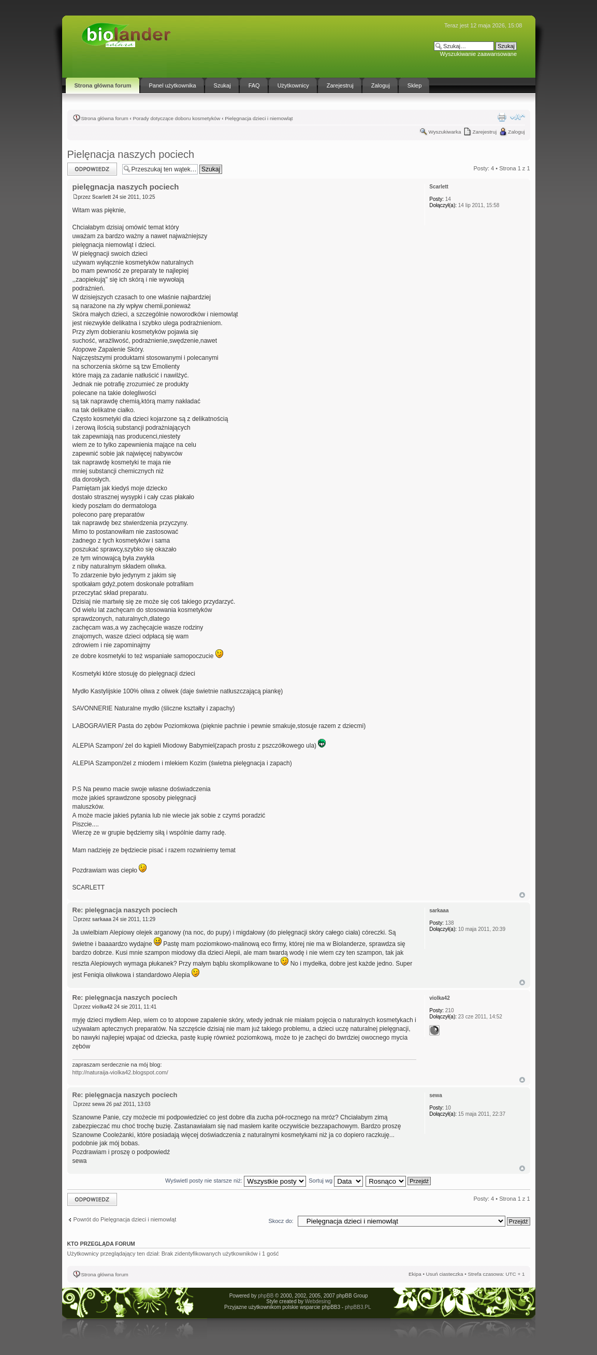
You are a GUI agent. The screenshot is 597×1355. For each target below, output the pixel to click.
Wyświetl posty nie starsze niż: (235, 1180)
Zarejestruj (484, 132)
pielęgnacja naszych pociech (125, 186)
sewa (98, 1104)
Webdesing (318, 1301)
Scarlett (101, 197)
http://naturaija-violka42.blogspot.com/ (120, 1072)
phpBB (265, 1296)
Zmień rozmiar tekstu (517, 117)
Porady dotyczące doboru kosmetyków (176, 118)
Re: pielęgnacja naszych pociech (125, 910)
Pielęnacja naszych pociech (131, 154)
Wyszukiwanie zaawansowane (478, 54)
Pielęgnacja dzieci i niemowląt (259, 118)
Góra (522, 895)
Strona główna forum (104, 118)
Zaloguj (516, 132)
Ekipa (415, 1274)
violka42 (102, 1007)
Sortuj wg (336, 1180)
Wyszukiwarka (444, 132)
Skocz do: (280, 1221)
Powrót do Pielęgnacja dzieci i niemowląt (125, 1219)
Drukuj (501, 117)
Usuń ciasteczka (444, 1274)
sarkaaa (101, 919)
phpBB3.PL (358, 1307)
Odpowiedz (92, 169)
